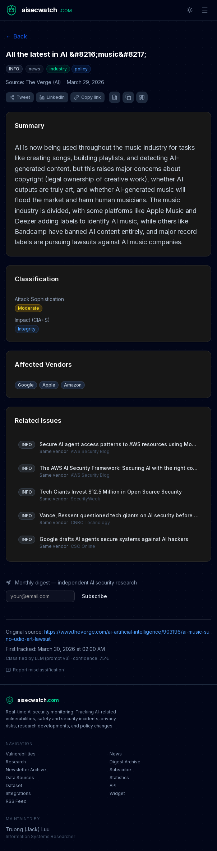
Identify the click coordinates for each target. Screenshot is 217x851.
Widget (117, 793)
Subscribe (94, 596)
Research (16, 761)
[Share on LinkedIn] (52, 97)
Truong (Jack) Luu (28, 829)
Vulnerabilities (21, 754)
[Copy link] (87, 97)
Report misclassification (35, 669)
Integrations (18, 793)
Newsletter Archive (26, 769)
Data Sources (20, 777)
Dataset (14, 785)
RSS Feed (16, 801)
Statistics (119, 777)
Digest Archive (125, 761)
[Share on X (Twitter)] (20, 97)
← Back (16, 36)
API (113, 785)
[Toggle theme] (189, 10)
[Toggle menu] (204, 10)
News (116, 754)
